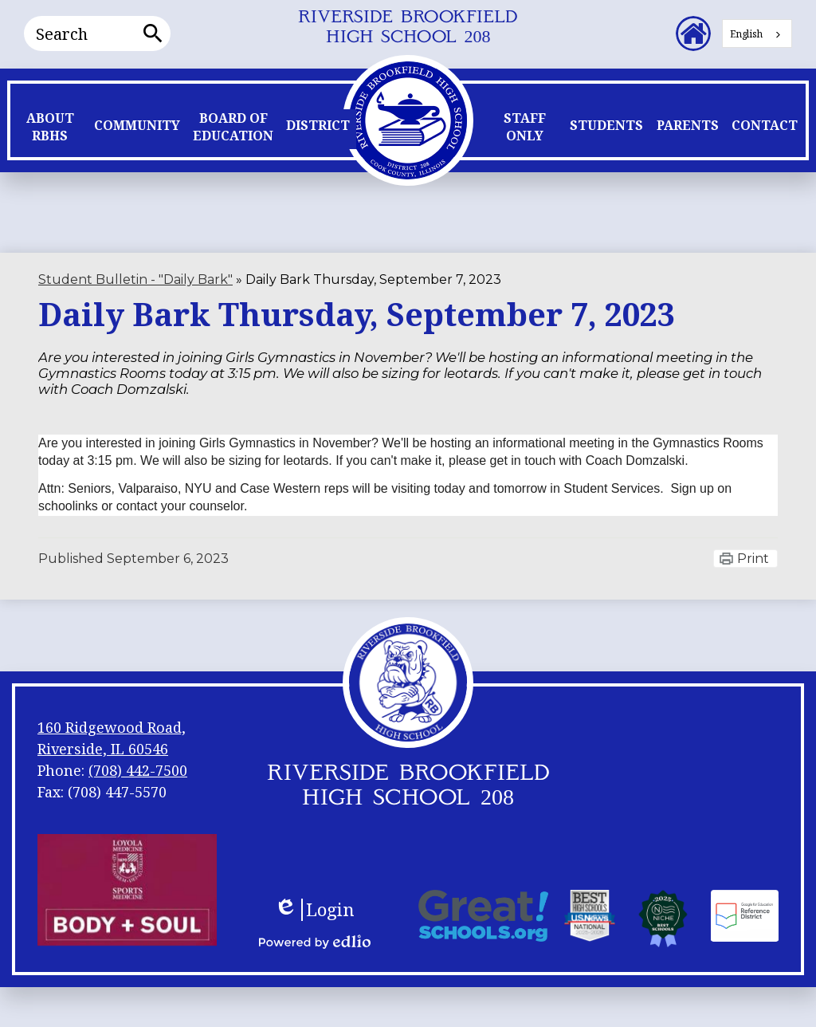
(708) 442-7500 (137, 770)
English (746, 34)
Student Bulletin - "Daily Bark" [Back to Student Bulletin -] (135, 279)
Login (314, 910)
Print (753, 558)
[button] (50, 130)
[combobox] (757, 33)
